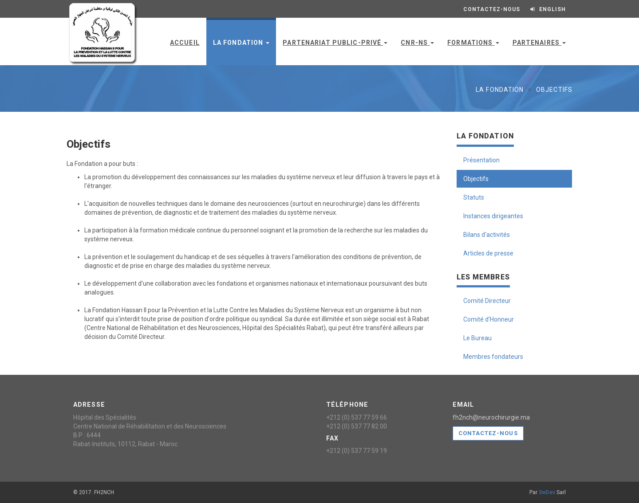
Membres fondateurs (493, 356)
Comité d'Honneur (488, 319)
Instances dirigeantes (493, 216)
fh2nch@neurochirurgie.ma (491, 417)
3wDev (547, 492)
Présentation (481, 160)
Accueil (185, 42)
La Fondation (241, 42)
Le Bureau (477, 338)
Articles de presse (488, 253)
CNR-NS (417, 42)
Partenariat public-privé (335, 42)
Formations (473, 42)
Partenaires (539, 42)
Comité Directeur (487, 300)
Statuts (473, 197)
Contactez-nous (488, 433)
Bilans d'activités (486, 234)
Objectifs (476, 178)
